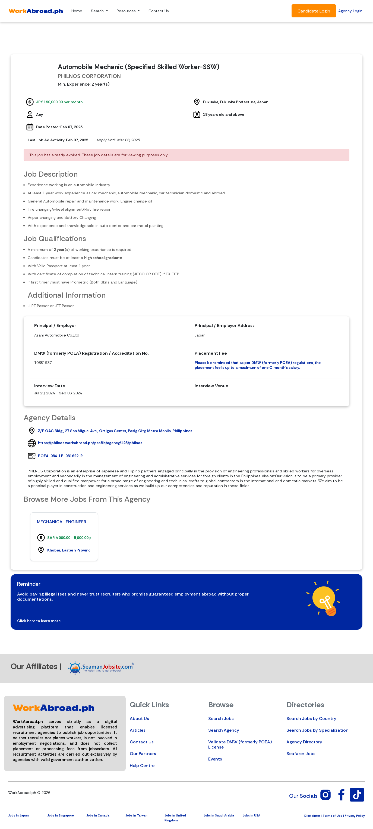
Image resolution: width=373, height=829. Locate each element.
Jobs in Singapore (60, 815)
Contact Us (158, 10)
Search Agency (223, 730)
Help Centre (142, 765)
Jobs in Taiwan (136, 815)
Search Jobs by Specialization (317, 730)
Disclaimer (312, 816)
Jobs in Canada (97, 815)
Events (215, 759)
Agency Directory (304, 742)
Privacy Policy (355, 816)
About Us (139, 718)
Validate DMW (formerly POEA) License (240, 744)
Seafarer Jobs (300, 753)
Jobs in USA (251, 815)
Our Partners (143, 753)
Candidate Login (314, 11)
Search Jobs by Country (311, 718)
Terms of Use (332, 816)
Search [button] (98, 10)
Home (76, 10)
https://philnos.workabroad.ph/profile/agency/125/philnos (90, 442)
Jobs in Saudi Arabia (219, 815)
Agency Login (350, 10)
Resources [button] (127, 10)
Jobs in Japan (18, 815)
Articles (138, 730)
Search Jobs (221, 718)
